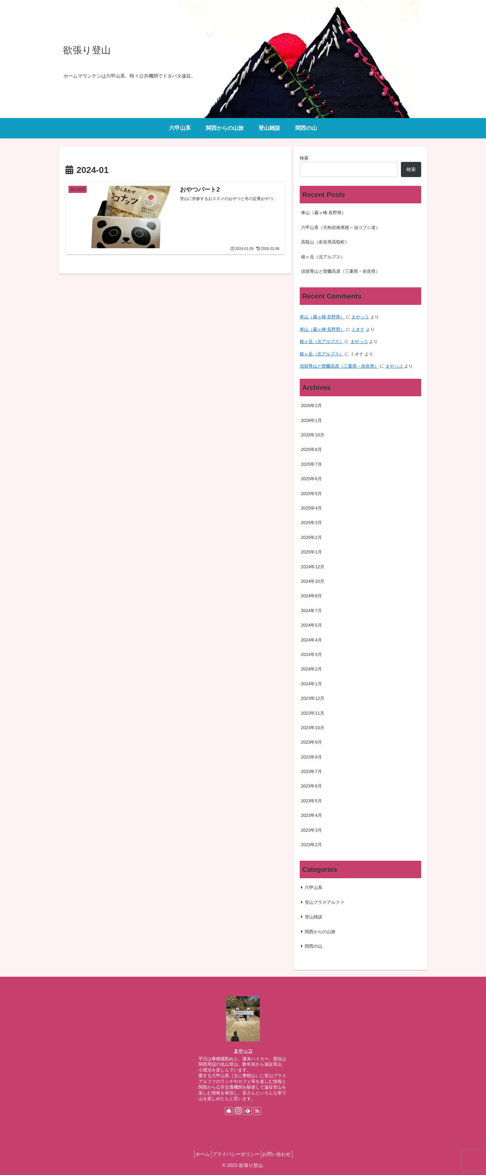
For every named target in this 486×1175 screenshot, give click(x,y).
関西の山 (313, 946)
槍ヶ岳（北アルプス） (323, 256)
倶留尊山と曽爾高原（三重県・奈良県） (340, 271)
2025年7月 (311, 464)
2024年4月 (311, 639)
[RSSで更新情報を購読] (257, 1111)
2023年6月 (311, 786)
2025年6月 (311, 478)
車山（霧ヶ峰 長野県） (323, 212)
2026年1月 (311, 420)
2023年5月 (311, 800)
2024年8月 (311, 595)
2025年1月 (311, 551)
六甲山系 (313, 887)
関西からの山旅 (320, 931)
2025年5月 (311, 493)
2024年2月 (311, 668)
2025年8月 (311, 449)
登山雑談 (313, 916)
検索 (304, 158)
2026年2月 (311, 405)
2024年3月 (311, 654)
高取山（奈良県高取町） (325, 242)
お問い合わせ (281, 1154)
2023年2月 (311, 844)
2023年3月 (311, 830)
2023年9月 (311, 742)
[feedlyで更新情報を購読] (248, 1111)
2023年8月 (311, 757)
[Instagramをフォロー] (238, 1111)
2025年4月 (311, 508)
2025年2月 (311, 537)
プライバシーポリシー (236, 1154)
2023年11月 (312, 713)
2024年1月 (311, 683)
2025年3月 (311, 522)
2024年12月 (312, 566)
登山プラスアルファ (324, 902)
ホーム (198, 1154)
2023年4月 (311, 815)
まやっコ (360, 316)
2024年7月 (311, 610)
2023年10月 (312, 727)
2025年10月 (312, 434)
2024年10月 (312, 581)
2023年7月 (311, 771)
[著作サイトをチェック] (229, 1111)
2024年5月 (311, 625)
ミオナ (357, 329)
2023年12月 (312, 698)
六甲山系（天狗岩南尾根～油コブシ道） (340, 227)
